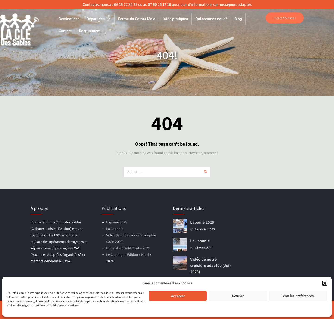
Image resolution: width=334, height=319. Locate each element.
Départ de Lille (99, 19)
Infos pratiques (175, 19)
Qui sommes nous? (211, 19)
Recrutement (89, 31)
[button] (324, 283)
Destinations (69, 19)
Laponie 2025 (116, 222)
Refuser (238, 296)
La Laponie (114, 228)
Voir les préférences (298, 296)
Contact (65, 31)
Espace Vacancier (285, 18)
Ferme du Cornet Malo (136, 19)
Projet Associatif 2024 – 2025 (128, 248)
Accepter (178, 296)
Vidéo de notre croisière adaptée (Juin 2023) (211, 265)
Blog (238, 19)
